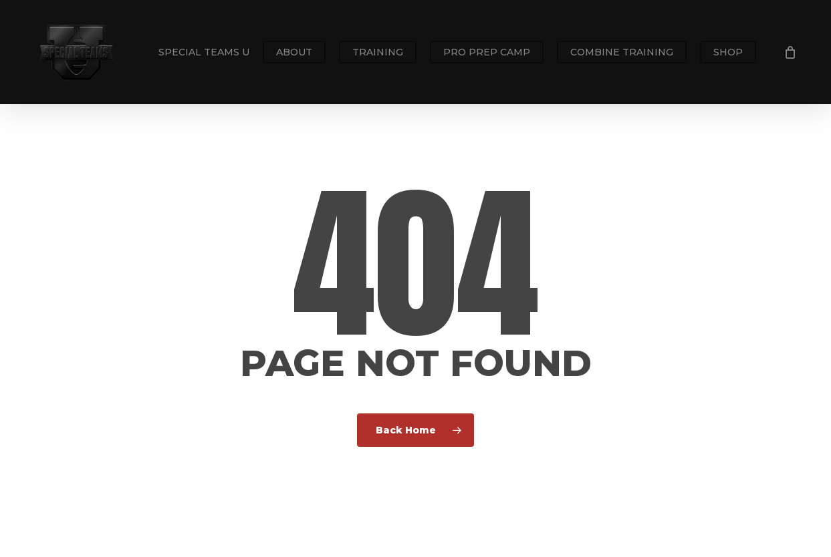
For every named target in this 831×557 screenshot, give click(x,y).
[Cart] (790, 52)
